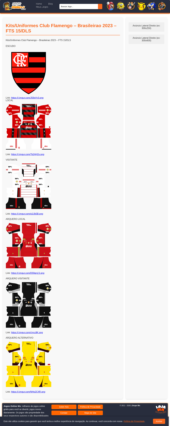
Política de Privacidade (90, 407)
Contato (63, 413)
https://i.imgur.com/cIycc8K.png (27, 332)
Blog (50, 3)
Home (39, 3)
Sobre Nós (64, 407)
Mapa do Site (90, 413)
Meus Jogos (42, 7)
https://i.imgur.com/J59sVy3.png (27, 98)
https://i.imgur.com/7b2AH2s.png (27, 154)
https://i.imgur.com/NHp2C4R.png (28, 392)
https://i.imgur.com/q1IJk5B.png (27, 214)
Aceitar (159, 421)
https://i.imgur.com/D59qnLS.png (27, 273)
